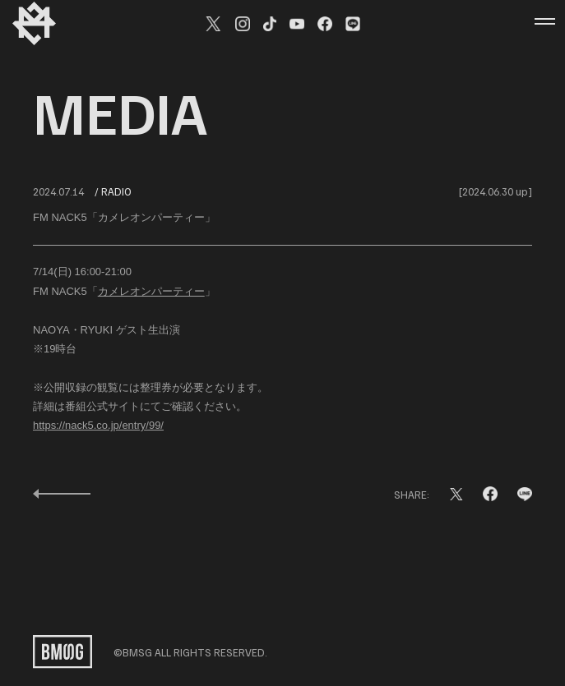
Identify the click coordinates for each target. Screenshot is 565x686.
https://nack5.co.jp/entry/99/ (98, 426)
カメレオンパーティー (151, 292)
